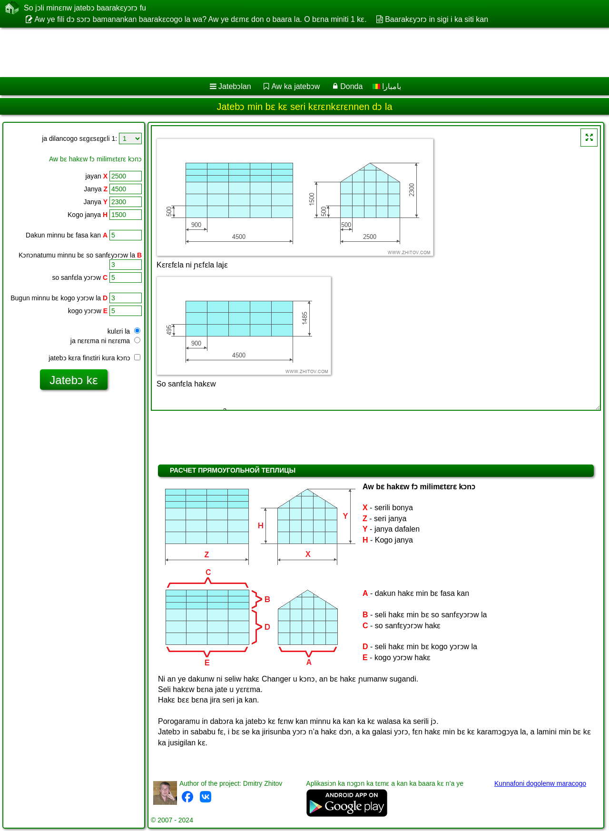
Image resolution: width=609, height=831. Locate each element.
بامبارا (387, 86)
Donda (351, 86)
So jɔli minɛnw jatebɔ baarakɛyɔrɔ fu (85, 7)
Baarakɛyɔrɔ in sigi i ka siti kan (436, 19)
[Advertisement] (288, 52)
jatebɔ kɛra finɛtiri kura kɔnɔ (94, 358)
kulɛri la (124, 331)
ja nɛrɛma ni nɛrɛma (105, 341)
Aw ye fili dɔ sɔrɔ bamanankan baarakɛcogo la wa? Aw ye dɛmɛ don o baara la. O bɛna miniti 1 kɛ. (200, 19)
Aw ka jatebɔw (295, 86)
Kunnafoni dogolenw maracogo (540, 783)
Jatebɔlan (234, 86)
